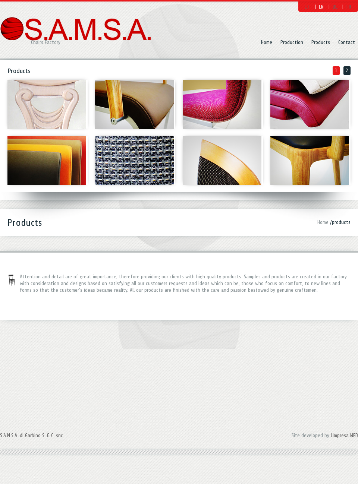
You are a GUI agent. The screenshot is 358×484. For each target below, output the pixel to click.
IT (307, 7)
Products (320, 42)
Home (266, 42)
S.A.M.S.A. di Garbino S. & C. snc (31, 423)
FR (348, 7)
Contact (346, 42)
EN (321, 7)
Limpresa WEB (344, 423)
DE (335, 7)
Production (291, 42)
